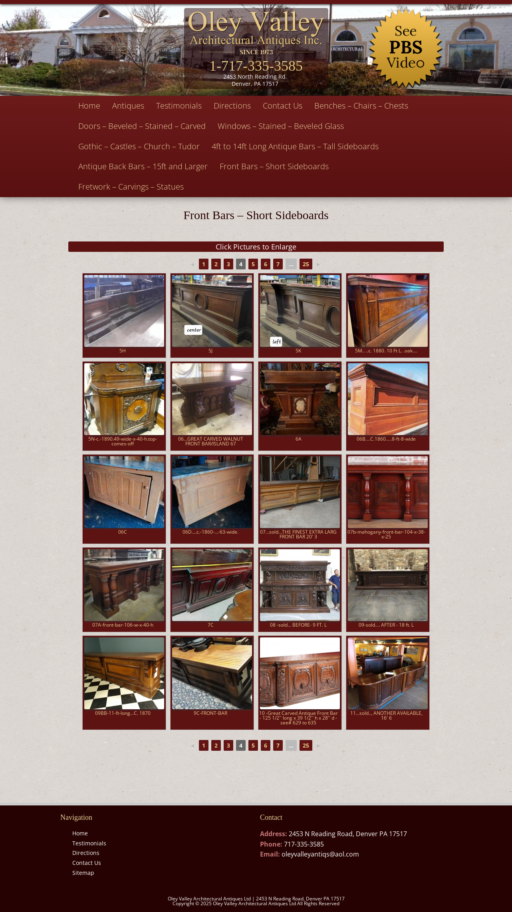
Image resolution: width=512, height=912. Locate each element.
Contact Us (282, 105)
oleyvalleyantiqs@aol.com (320, 854)
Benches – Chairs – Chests (361, 105)
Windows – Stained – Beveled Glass (281, 126)
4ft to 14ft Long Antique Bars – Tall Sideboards (295, 146)
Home (89, 105)
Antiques (128, 105)
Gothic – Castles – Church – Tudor (139, 146)
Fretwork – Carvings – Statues (131, 186)
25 (306, 264)
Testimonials (179, 105)
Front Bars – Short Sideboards (274, 166)
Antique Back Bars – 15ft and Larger (143, 166)
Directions (232, 105)
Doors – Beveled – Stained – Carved (142, 126)
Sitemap (83, 872)
